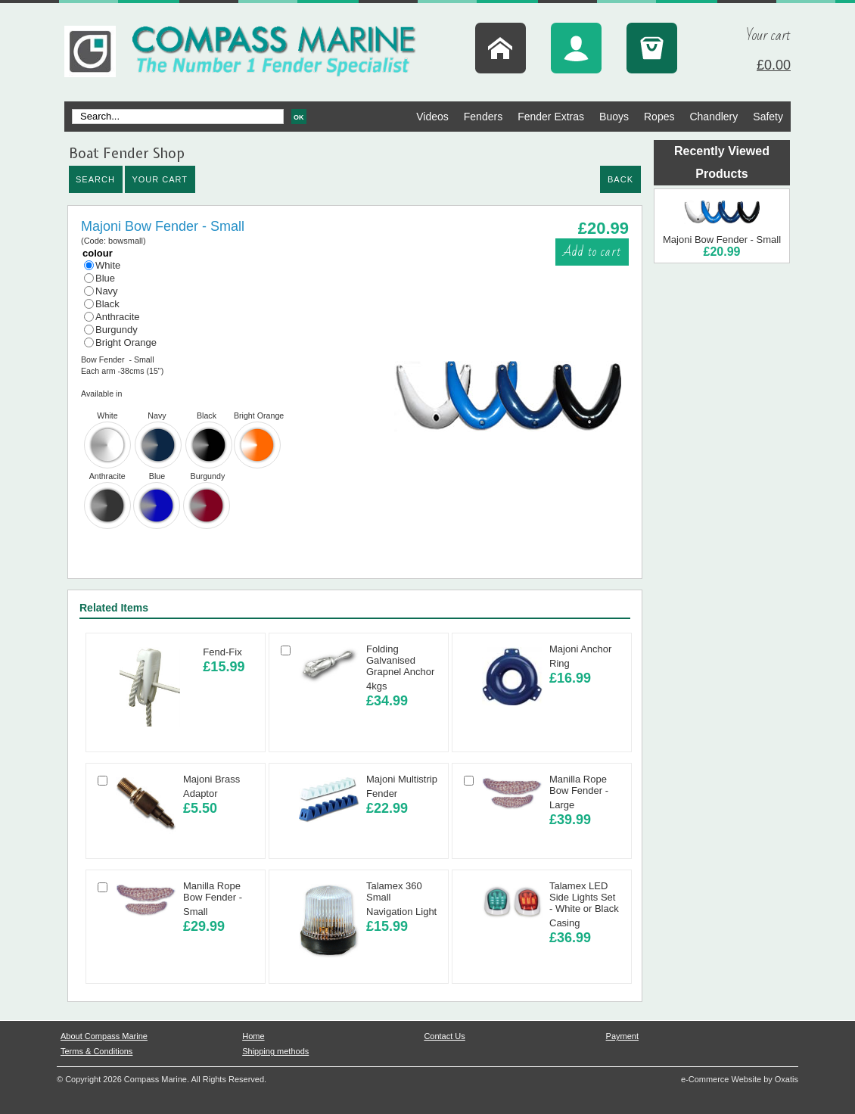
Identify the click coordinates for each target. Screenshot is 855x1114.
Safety (768, 116)
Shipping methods (275, 1051)
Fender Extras (551, 116)
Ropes (659, 116)
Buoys (614, 116)
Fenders (483, 116)
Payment (622, 1036)
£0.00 (774, 65)
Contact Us (444, 1036)
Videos (432, 116)
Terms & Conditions (96, 1051)
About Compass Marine (104, 1036)
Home (253, 1036)
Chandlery (713, 116)
